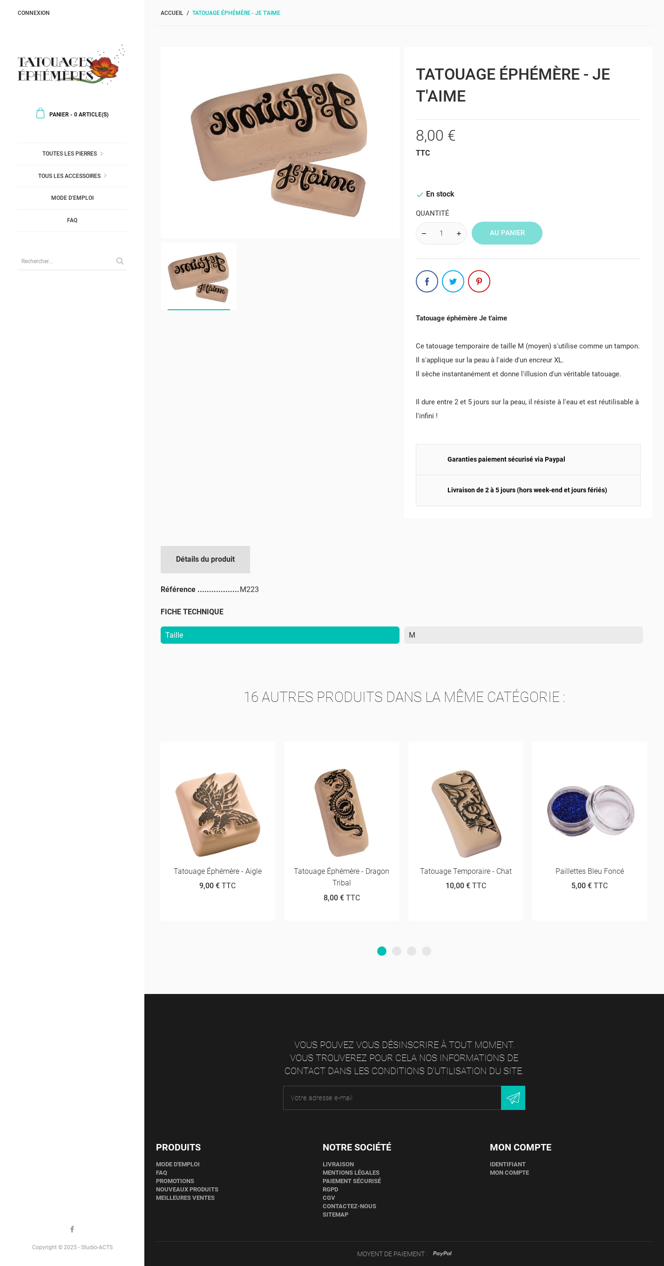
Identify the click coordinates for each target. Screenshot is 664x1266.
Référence (179, 589)
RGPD (330, 1189)
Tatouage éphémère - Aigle (218, 871)
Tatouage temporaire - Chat (466, 871)
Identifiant (508, 1164)
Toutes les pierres (69, 153)
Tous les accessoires (69, 176)
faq (72, 220)
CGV (329, 1197)
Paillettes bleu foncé (590, 871)
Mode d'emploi (72, 198)
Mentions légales (351, 1172)
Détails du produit (205, 559)
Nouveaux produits (187, 1189)
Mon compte (509, 1172)
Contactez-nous (349, 1206)
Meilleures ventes (185, 1197)
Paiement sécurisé (352, 1181)
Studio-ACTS (97, 1247)
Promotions (175, 1181)
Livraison (338, 1164)
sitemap (335, 1214)
